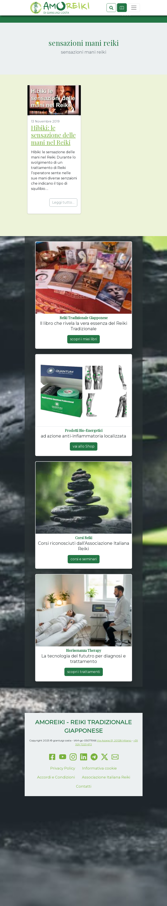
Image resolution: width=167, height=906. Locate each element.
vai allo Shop (84, 462)
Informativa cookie (99, 784)
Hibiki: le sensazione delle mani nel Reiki (53, 150)
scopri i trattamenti (83, 687)
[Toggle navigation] (134, 30)
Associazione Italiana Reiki (106, 792)
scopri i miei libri (83, 355)
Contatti (83, 801)
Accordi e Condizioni (56, 792)
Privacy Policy (62, 784)
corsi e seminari (84, 574)
